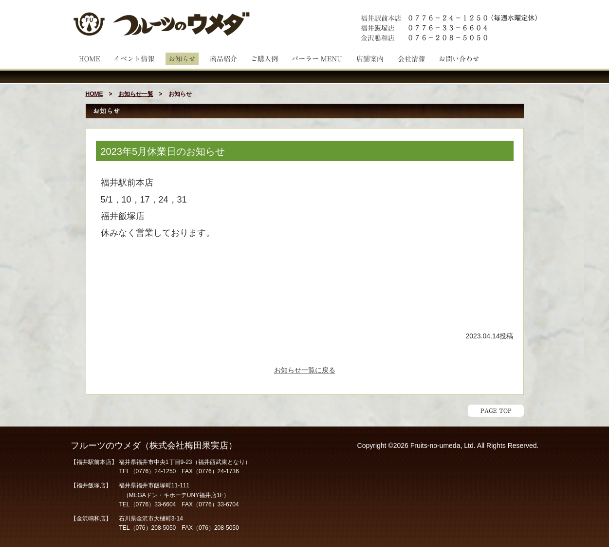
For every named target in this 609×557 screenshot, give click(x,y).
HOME (94, 94)
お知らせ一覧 (135, 94)
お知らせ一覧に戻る (304, 370)
